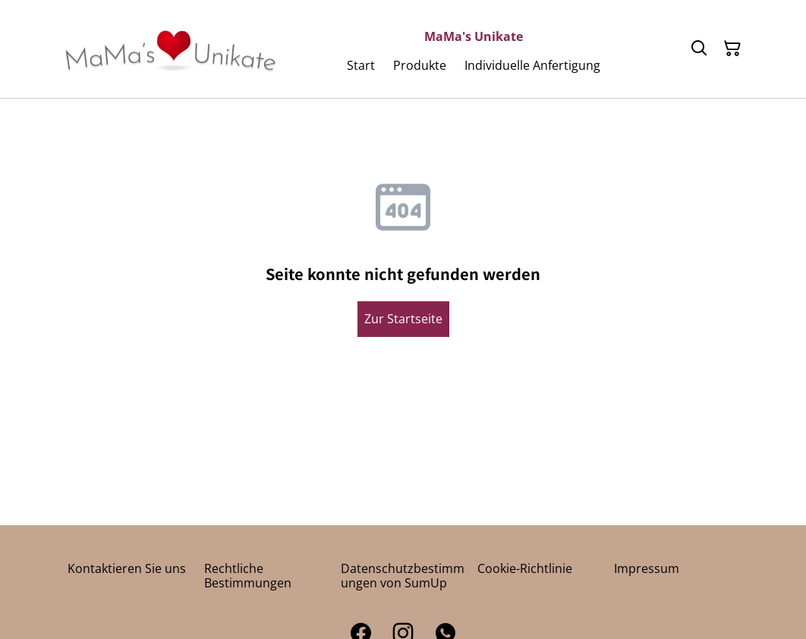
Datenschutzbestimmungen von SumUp (402, 575)
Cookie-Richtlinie (524, 568)
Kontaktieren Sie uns (127, 568)
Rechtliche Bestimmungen (247, 575)
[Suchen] (699, 48)
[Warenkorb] (732, 48)
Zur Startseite (403, 318)
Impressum (646, 568)
